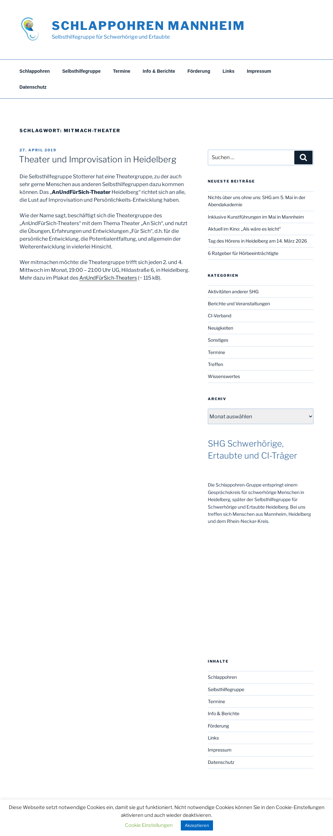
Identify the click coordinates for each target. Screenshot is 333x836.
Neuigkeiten (220, 328)
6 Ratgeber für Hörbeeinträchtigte (243, 253)
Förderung (198, 71)
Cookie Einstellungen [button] (149, 825)
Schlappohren (35, 71)
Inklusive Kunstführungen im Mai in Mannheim (256, 217)
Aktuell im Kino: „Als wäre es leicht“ (244, 229)
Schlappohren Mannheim (148, 26)
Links (228, 71)
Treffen (215, 364)
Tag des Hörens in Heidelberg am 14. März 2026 (257, 241)
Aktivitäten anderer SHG (233, 291)
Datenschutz (33, 87)
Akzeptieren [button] (197, 825)
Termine (121, 71)
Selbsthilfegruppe (81, 71)
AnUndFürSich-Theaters (108, 278)
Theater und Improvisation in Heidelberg (97, 159)
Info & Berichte (159, 71)
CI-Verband (219, 315)
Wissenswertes (224, 376)
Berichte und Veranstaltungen (239, 303)
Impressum (259, 71)
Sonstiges (218, 340)
